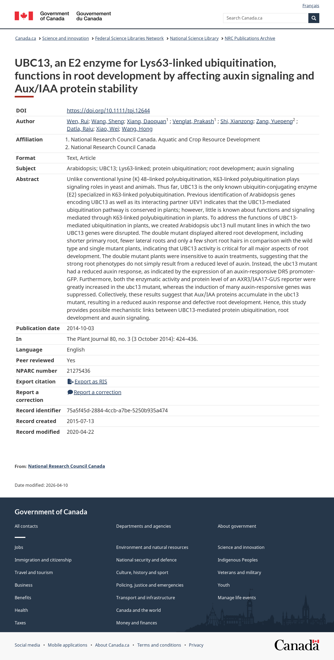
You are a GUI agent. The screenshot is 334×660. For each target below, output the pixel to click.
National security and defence (146, 560)
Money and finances (136, 623)
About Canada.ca (112, 645)
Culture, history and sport (142, 572)
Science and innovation (65, 38)
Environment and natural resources (152, 547)
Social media (27, 645)
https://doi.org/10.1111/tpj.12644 (108, 110)
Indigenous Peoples (238, 560)
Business (24, 585)
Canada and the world (138, 610)
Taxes (20, 623)
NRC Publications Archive (250, 38)
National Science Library (194, 38)
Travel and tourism (34, 572)
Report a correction (94, 392)
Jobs (19, 547)
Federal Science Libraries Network (129, 38)
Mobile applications (67, 645)
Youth (224, 585)
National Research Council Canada (66, 466)
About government (237, 526)
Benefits (23, 598)
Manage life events (237, 598)
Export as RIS (87, 381)
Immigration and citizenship (43, 560)
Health (21, 610)
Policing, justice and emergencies (150, 585)
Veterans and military (239, 572)
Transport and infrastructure (145, 598)
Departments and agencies (143, 526)
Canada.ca (25, 38)
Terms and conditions (159, 645)
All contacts (26, 526)
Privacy (196, 645)
